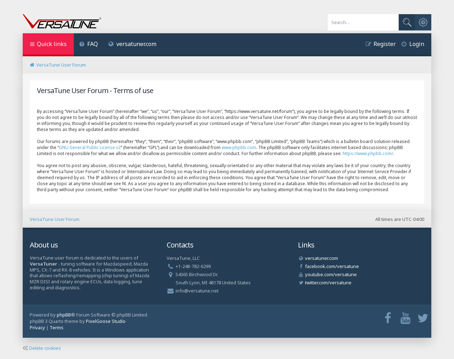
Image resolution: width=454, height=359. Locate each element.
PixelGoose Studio (106, 321)
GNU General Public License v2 (90, 147)
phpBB (64, 315)
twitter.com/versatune (328, 282)
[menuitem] (88, 44)
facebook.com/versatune (332, 266)
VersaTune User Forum (54, 219)
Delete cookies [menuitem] (42, 348)
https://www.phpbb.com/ (368, 153)
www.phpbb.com (239, 147)
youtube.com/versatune (331, 274)
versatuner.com (133, 44)
